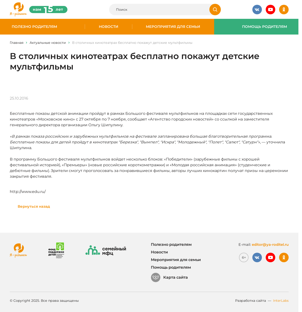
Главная (16, 42)
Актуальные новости (48, 42)
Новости (108, 27)
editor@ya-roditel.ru (270, 244)
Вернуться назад (34, 206)
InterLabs (281, 300)
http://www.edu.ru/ (28, 191)
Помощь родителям (264, 27)
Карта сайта (169, 277)
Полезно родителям (34, 27)
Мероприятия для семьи (173, 27)
